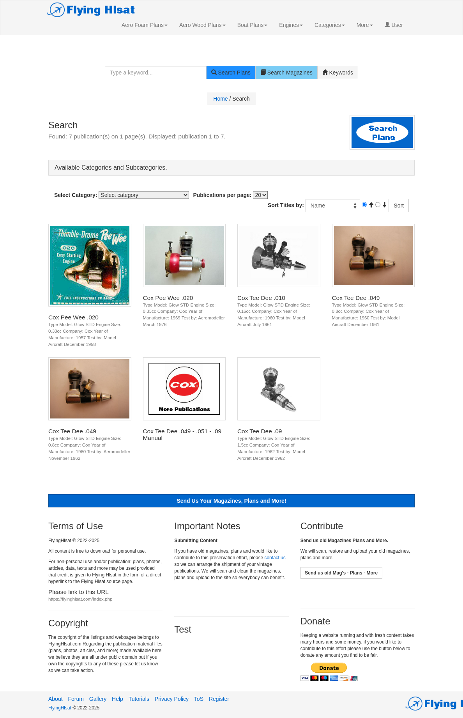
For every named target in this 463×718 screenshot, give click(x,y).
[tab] (231, 167)
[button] (144, 25)
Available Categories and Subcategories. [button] (111, 167)
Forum (75, 699)
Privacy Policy (172, 699)
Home (220, 99)
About (55, 699)
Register (219, 699)
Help (117, 699)
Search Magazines (286, 72)
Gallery (97, 699)
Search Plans (231, 72)
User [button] (394, 25)
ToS (198, 699)
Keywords (337, 72)
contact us (274, 557)
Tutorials (139, 699)
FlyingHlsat (60, 708)
